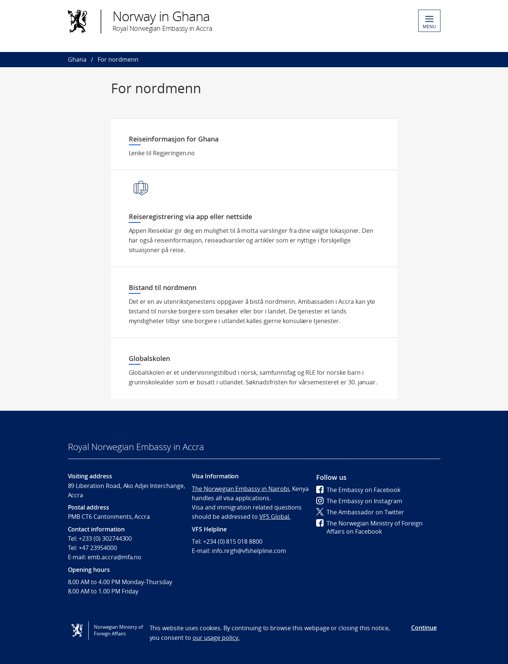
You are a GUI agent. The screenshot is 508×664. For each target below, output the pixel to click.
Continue (424, 628)
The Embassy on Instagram (359, 501)
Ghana (77, 59)
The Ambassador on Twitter (360, 512)
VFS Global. (274, 516)
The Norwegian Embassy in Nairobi (240, 489)
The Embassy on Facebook (358, 490)
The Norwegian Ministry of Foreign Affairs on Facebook (369, 527)
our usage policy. (216, 638)
